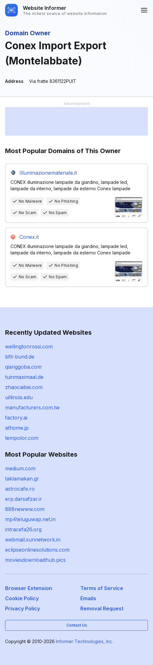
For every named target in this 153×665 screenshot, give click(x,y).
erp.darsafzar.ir (23, 499)
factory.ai (16, 417)
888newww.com (24, 509)
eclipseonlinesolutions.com (37, 550)
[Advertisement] (76, 121)
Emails (88, 598)
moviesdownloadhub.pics (35, 560)
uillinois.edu (19, 397)
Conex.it (29, 237)
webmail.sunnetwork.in (32, 539)
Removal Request (101, 608)
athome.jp (17, 428)
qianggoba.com (23, 367)
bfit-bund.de (19, 356)
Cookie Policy (22, 598)
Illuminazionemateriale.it (48, 173)
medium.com (20, 468)
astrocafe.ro (20, 489)
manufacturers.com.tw (32, 407)
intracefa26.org (23, 529)
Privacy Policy (22, 608)
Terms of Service (101, 588)
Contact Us (76, 625)
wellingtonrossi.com (29, 346)
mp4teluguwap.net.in (30, 519)
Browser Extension (28, 588)
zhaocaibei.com (24, 387)
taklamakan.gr (22, 478)
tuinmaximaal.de (24, 377)
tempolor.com (21, 438)
